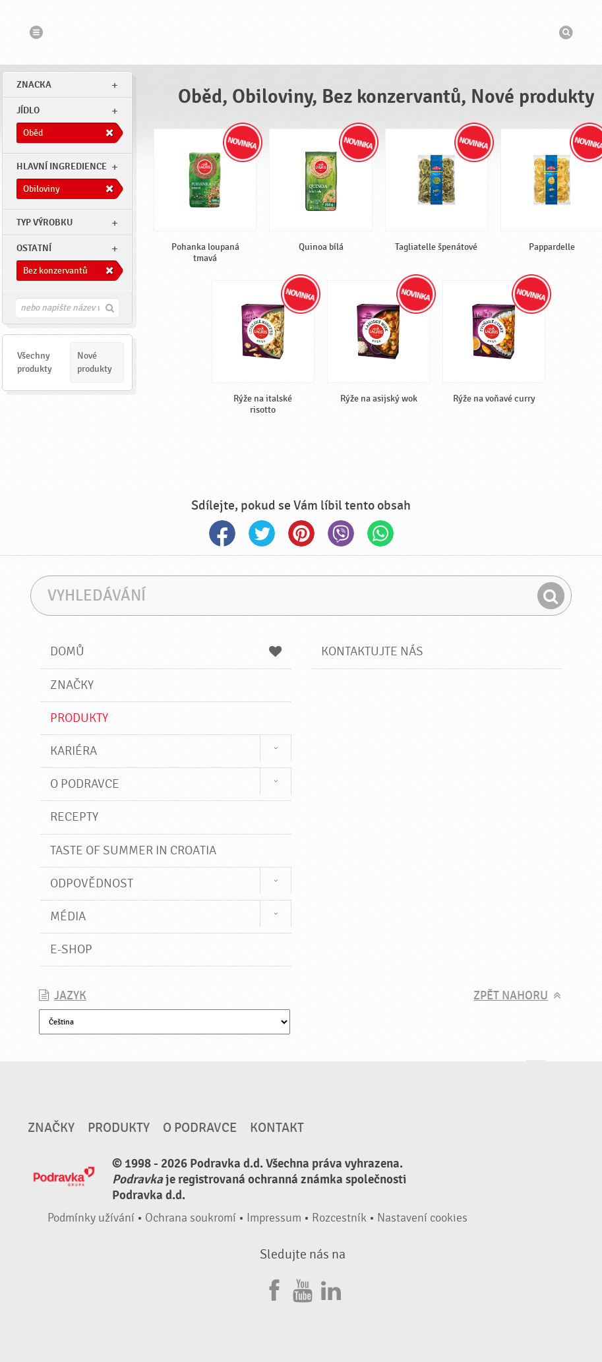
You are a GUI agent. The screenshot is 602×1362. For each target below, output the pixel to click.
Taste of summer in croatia (133, 850)
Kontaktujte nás (372, 651)
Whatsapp (380, 533)
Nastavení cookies (422, 1218)
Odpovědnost (91, 883)
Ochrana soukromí (190, 1218)
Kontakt (277, 1128)
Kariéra (73, 751)
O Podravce (84, 784)
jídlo (28, 110)
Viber (341, 533)
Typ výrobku (44, 222)
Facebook (222, 533)
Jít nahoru (536, 1073)
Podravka (301, 32)
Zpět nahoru (510, 996)
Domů (166, 651)
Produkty (79, 718)
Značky (72, 685)
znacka (33, 84)
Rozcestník (339, 1218)
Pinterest (301, 533)
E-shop (71, 949)
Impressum (274, 1218)
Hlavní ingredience (61, 166)
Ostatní (33, 248)
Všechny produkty (34, 362)
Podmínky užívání (91, 1218)
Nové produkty (94, 362)
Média (68, 916)
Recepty (74, 817)
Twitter (262, 533)
